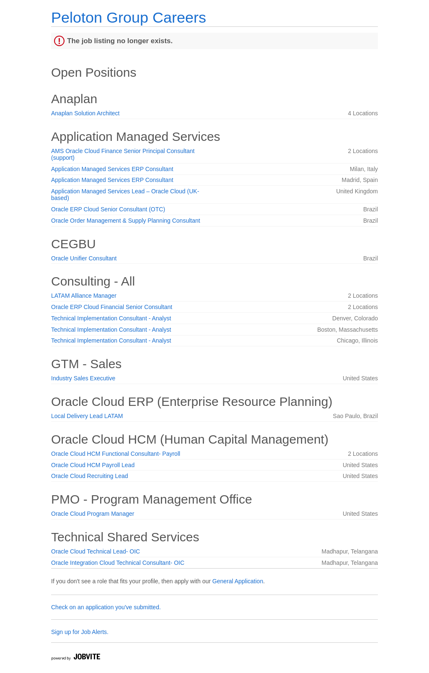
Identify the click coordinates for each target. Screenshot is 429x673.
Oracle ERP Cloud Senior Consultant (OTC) (108, 209)
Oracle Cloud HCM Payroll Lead (92, 465)
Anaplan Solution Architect (85, 113)
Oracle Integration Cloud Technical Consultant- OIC (117, 562)
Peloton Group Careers (128, 17)
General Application (237, 581)
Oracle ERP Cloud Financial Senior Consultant (111, 307)
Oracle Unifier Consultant (83, 258)
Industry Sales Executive (83, 378)
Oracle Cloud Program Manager (92, 513)
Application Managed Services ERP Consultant (112, 169)
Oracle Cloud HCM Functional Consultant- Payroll (115, 453)
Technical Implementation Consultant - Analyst (111, 318)
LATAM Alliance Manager (83, 295)
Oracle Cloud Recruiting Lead (89, 476)
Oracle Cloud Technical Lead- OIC (95, 551)
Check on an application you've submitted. (106, 607)
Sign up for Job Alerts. (80, 632)
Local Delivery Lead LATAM (87, 416)
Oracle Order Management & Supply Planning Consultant (125, 220)
